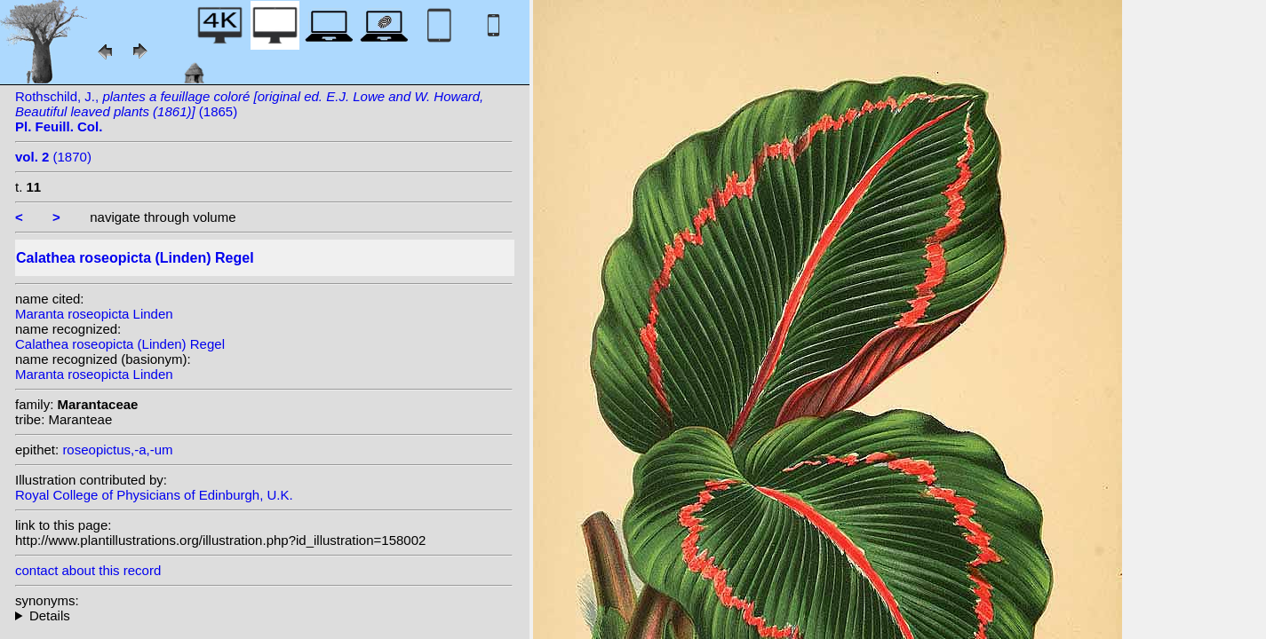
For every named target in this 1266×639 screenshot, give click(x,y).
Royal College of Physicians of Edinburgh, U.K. (154, 494)
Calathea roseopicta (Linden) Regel (120, 343)
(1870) (53, 156)
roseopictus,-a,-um (117, 449)
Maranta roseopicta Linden (94, 313)
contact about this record (88, 570)
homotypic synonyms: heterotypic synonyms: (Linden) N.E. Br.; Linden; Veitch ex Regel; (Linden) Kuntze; (264, 615)
